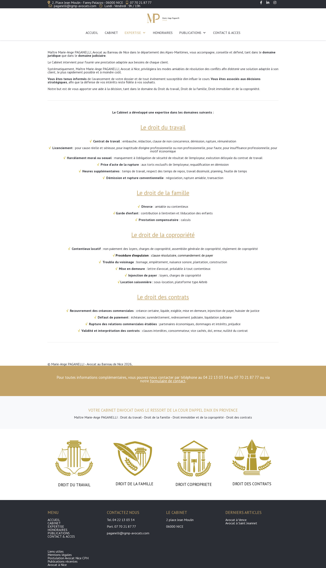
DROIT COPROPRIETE (194, 484)
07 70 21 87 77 (141, 2)
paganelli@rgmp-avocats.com (75, 6)
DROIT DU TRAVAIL (74, 484)
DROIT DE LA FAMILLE (134, 483)
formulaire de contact (167, 380)
